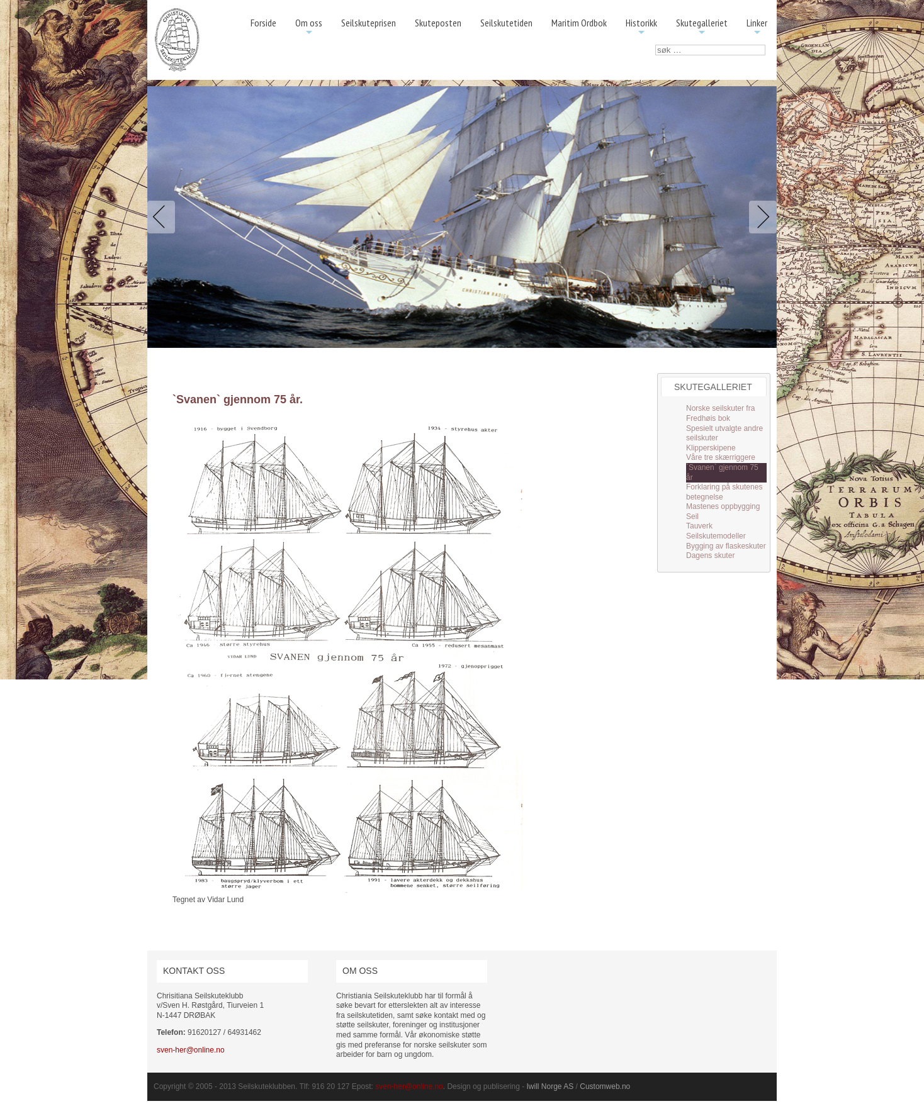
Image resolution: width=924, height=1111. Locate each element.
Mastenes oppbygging (723, 506)
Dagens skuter (710, 555)
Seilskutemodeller (716, 536)
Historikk (641, 27)
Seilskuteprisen (368, 22)
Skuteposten (438, 22)
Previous (163, 217)
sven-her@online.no (191, 1050)
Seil (692, 516)
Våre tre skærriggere (720, 457)
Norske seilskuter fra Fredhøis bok (720, 413)
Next (760, 217)
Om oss (308, 27)
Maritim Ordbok (579, 22)
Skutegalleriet (702, 27)
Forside (263, 22)
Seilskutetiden (506, 22)
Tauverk (699, 526)
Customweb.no (605, 1086)
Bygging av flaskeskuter (726, 546)
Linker (757, 27)
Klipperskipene (711, 448)
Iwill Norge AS (550, 1086)
